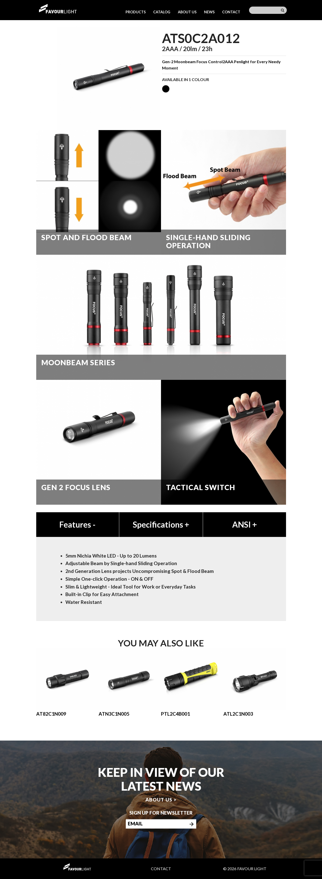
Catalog (161, 12)
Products (136, 12)
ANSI (244, 524)
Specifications (161, 524)
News (209, 12)
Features (77, 524)
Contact (231, 12)
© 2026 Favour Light (244, 868)
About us (187, 12)
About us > (161, 799)
